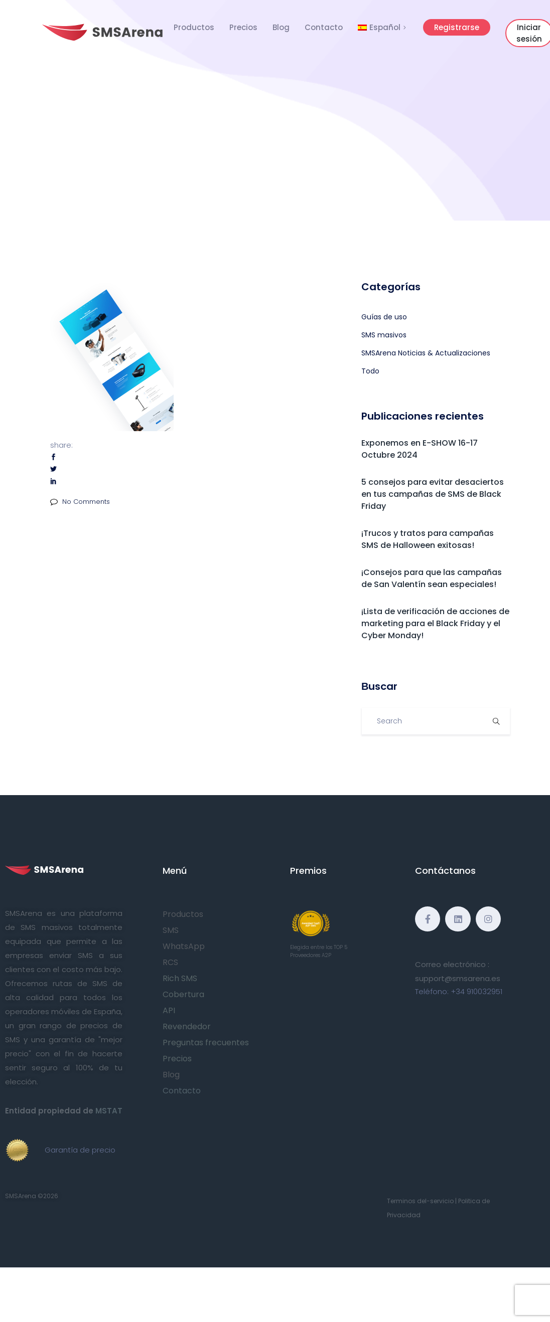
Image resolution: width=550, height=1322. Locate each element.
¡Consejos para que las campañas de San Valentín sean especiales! (431, 578)
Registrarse (456, 27)
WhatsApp (184, 946)
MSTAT (108, 1110)
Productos (194, 27)
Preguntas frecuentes (206, 1042)
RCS (170, 962)
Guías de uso (384, 317)
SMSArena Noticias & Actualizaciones (425, 353)
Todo (370, 371)
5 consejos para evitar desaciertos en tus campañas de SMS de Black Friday (432, 494)
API (169, 1010)
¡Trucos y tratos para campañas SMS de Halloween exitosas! (427, 539)
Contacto (324, 27)
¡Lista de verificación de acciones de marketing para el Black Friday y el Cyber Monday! (435, 623)
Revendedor (187, 1026)
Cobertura (183, 994)
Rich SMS (180, 978)
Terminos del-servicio (420, 1201)
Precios (243, 27)
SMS (171, 930)
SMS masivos (383, 335)
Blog (281, 27)
